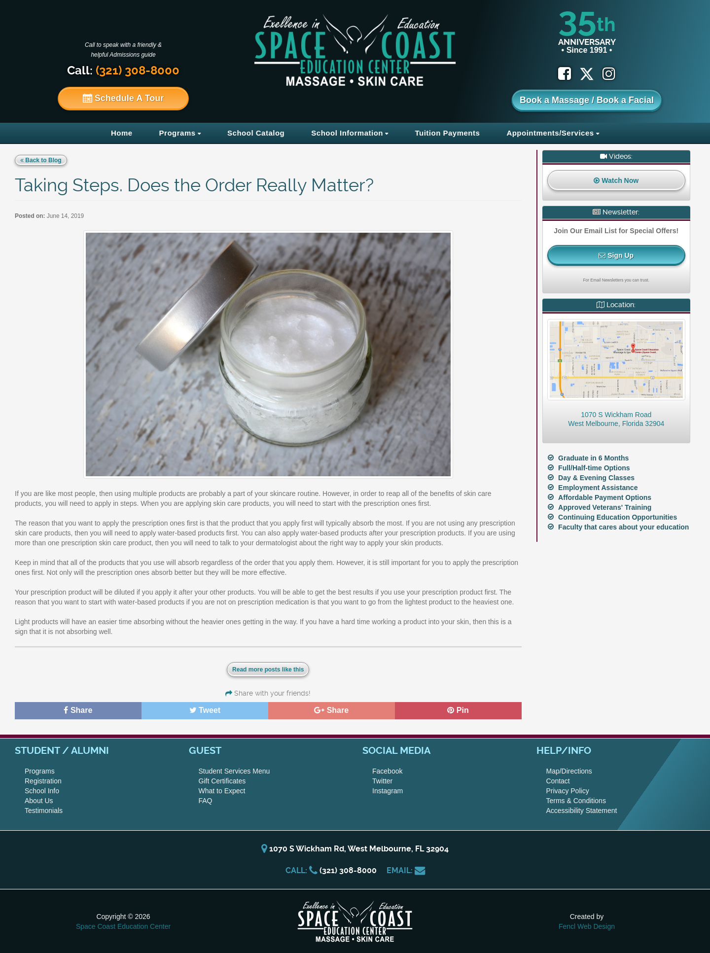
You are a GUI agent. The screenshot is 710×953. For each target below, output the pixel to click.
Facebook (387, 771)
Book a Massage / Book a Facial (587, 100)
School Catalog (255, 133)
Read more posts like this (268, 669)
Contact (558, 781)
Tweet (205, 710)
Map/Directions (569, 771)
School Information (347, 133)
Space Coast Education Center (123, 926)
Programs (177, 133)
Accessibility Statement (581, 810)
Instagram (387, 791)
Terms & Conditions (576, 801)
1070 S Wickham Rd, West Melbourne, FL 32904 (355, 848)
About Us (39, 801)
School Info (42, 791)
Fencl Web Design (587, 926)
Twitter (382, 781)
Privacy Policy (567, 791)
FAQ (206, 801)
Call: (123, 70)
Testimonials (44, 810)
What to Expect (222, 791)
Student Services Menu (234, 771)
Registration (43, 781)
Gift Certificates (222, 781)
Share (78, 710)
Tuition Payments (447, 133)
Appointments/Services (550, 133)
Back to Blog (41, 160)
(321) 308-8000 (348, 870)
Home (122, 133)
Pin (457, 710)
